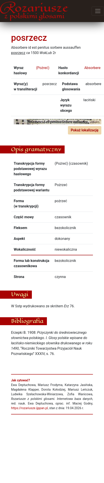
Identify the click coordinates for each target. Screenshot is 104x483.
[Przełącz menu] (98, 11)
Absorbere (92, 68)
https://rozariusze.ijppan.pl (29, 408)
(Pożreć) (42, 68)
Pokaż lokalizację (84, 130)
